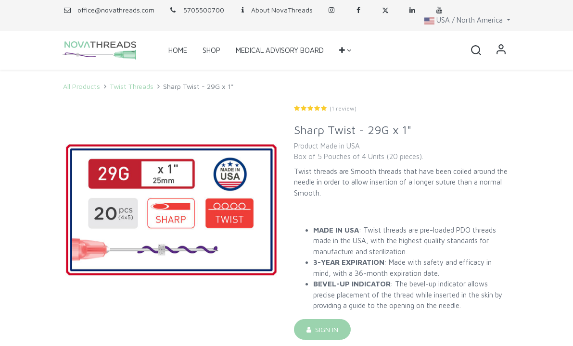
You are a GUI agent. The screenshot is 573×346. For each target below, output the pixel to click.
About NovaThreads (276, 10)
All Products (81, 86)
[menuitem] (178, 50)
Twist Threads (131, 86)
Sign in (500, 50)
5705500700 (196, 10)
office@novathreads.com (115, 10)
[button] (345, 50)
